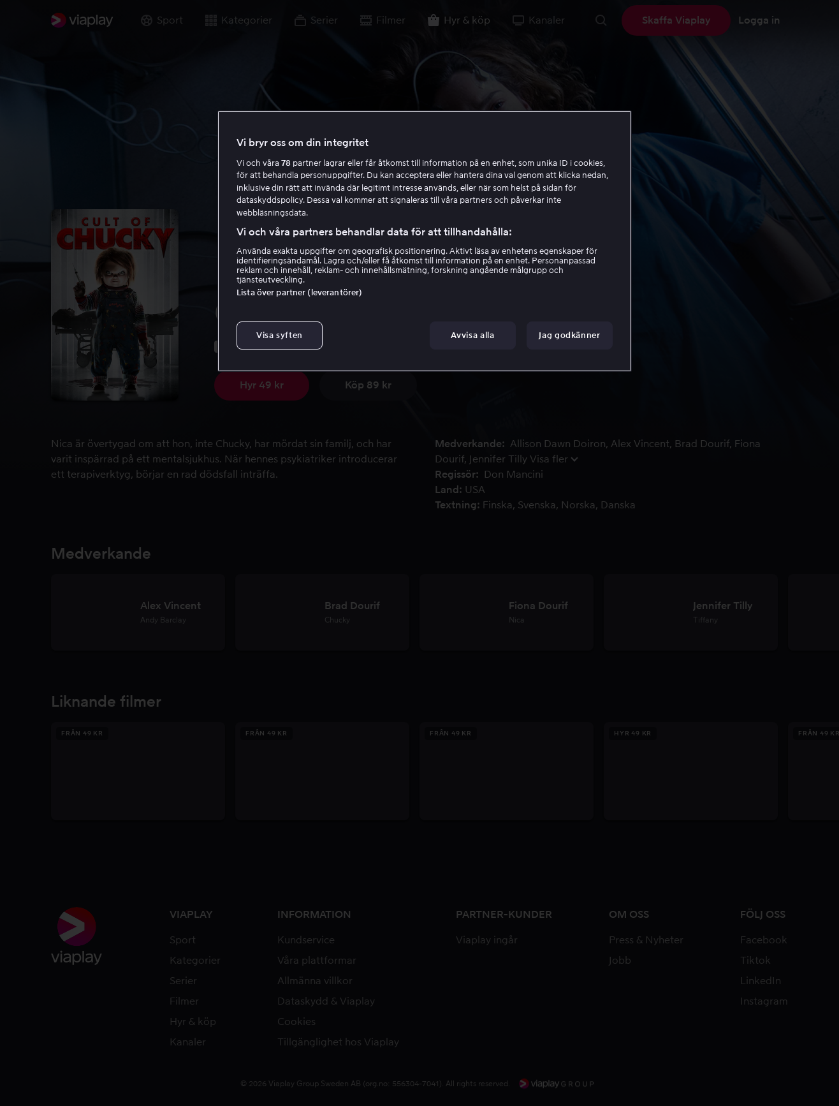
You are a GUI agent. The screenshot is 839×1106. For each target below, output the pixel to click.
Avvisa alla (472, 335)
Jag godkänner (569, 335)
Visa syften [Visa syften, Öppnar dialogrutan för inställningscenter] (279, 335)
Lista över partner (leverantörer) (299, 292)
